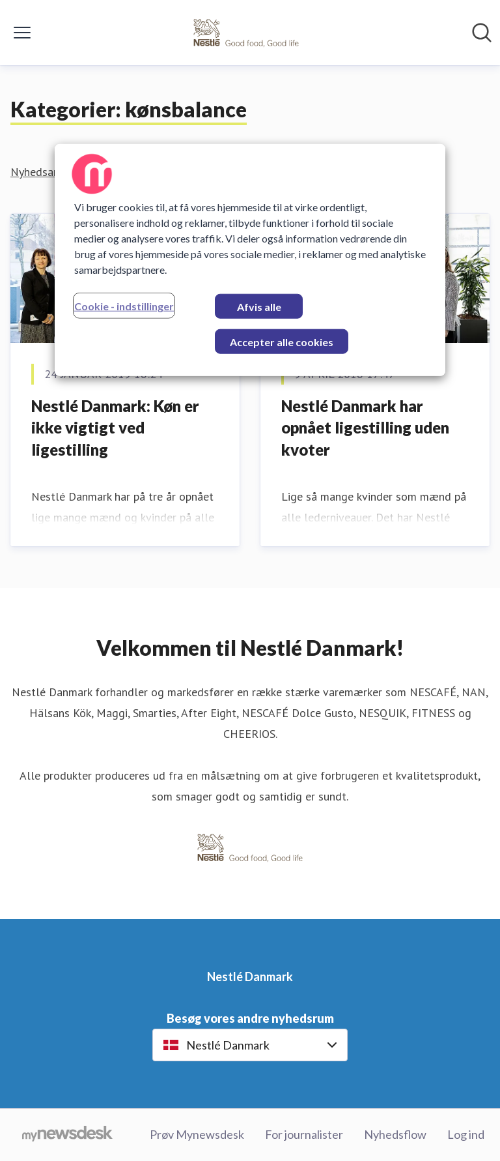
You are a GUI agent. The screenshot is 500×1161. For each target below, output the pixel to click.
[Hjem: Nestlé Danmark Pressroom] (246, 32)
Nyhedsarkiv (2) (48, 171)
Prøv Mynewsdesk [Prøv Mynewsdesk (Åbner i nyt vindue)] (197, 1134)
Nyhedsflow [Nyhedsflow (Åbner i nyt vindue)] (395, 1134)
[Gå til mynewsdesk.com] (67, 1134)
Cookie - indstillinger (124, 306)
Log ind (465, 1134)
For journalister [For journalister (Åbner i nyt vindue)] (304, 1134)
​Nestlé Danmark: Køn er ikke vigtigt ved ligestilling (115, 427)
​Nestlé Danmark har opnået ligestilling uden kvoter (365, 427)
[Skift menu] (22, 33)
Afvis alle (259, 307)
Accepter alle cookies (281, 342)
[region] (250, 260)
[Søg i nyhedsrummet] (481, 32)
